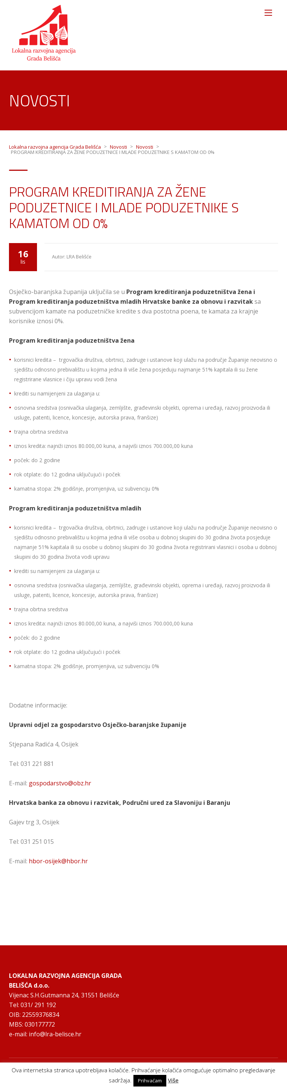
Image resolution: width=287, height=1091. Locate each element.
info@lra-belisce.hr (55, 1034)
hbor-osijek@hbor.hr (58, 861)
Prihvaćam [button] (150, 1080)
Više (173, 1080)
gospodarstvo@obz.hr (60, 783)
